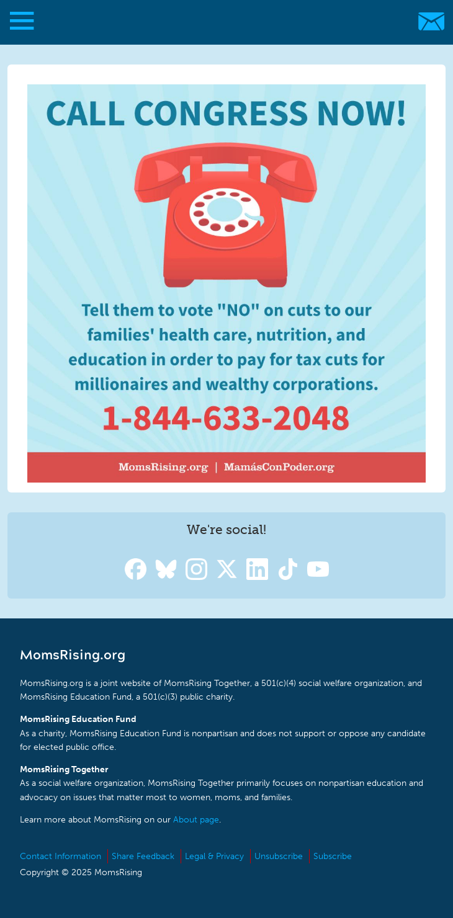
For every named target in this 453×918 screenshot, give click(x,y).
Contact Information (60, 856)
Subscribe (332, 856)
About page (196, 819)
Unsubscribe (278, 856)
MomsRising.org (220, 21)
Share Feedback (143, 856)
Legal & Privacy (214, 856)
